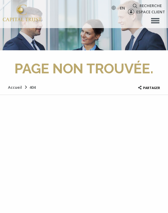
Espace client (146, 11)
